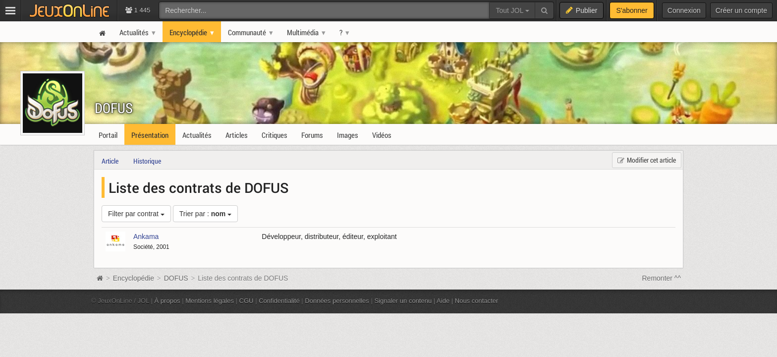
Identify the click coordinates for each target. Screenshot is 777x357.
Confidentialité (279, 300)
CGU (246, 300)
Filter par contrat (136, 214)
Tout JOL (512, 10)
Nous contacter (477, 300)
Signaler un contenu (403, 300)
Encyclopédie (133, 278)
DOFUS (114, 108)
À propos (167, 300)
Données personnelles (337, 300)
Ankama (146, 236)
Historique (147, 161)
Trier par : (205, 214)
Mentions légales (209, 300)
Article (110, 161)
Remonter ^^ (661, 278)
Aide (443, 300)
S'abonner (631, 10)
